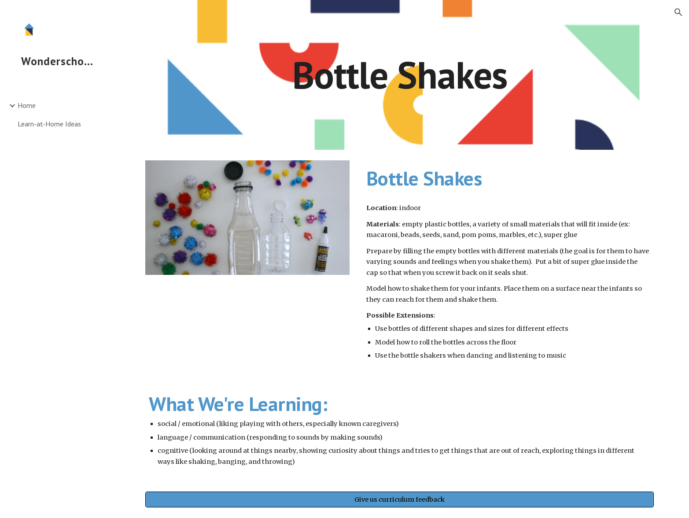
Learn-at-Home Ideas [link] (49, 123)
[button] (678, 12)
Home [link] (27, 105)
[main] (399, 74)
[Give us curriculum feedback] (399, 499)
